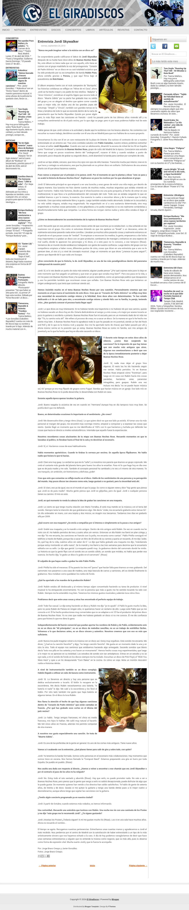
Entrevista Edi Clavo (173, 268)
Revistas (123, 29)
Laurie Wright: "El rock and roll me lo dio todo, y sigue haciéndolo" (174, 171)
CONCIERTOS (12, 38)
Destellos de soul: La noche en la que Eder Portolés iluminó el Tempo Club (173, 295)
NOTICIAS (10, 140)
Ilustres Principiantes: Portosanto (24, 277)
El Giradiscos (93, 899)
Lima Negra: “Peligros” (174, 148)
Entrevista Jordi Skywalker (58, 41)
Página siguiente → (138, 865)
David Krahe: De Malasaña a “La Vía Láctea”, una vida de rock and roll (173, 123)
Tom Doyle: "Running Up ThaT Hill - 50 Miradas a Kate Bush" (24, 114)
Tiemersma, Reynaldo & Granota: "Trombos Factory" (23, 308)
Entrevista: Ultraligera (174, 195)
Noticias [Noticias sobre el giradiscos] (20, 29)
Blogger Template (92, 907)
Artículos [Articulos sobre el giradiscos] (106, 29)
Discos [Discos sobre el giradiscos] (56, 29)
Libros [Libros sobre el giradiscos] (90, 29)
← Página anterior (47, 865)
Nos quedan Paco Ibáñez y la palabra (26, 43)
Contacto (140, 29)
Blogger (115, 899)
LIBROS (9, 106)
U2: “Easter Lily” (25, 244)
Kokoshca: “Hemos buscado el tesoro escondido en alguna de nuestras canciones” (19, 78)
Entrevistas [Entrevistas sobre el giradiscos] (38, 29)
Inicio (6, 29)
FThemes (112, 907)
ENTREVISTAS (12, 68)
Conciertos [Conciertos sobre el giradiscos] (73, 29)
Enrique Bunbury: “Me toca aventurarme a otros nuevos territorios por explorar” (175, 220)
